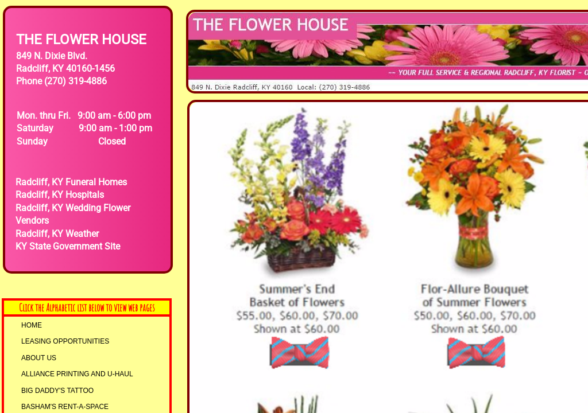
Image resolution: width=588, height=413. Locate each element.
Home (31, 325)
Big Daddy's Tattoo (57, 391)
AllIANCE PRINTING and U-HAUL (77, 374)
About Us (38, 358)
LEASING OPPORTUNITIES (65, 341)
